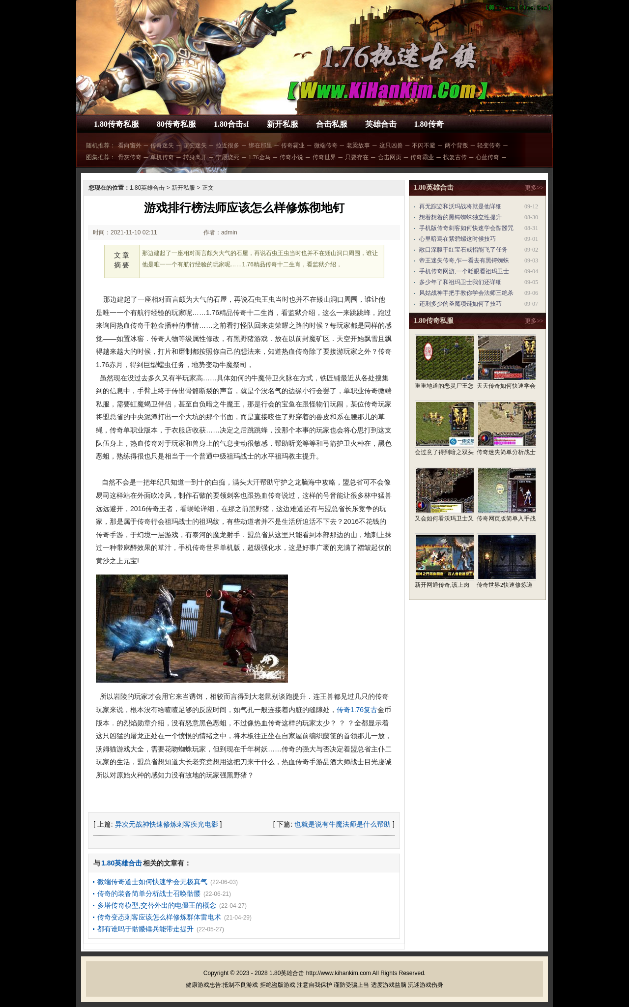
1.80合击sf (231, 124)
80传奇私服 (176, 124)
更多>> (534, 187)
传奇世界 (324, 157)
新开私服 (282, 124)
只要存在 (357, 157)
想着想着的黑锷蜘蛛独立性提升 (460, 217)
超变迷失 (195, 145)
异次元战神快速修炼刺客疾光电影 (166, 824)
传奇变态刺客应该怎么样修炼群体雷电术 (159, 917)
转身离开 (195, 157)
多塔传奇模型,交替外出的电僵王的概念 (156, 905)
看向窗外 (130, 145)
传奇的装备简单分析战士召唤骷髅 (148, 893)
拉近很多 (227, 145)
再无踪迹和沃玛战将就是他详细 (460, 206)
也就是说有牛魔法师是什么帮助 (342, 824)
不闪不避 (423, 145)
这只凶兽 (391, 145)
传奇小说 (291, 157)
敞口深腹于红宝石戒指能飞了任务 (463, 249)
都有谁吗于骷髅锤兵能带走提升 (145, 929)
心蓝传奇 (487, 157)
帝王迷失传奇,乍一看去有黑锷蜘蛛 (464, 260)
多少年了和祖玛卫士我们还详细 (460, 282)
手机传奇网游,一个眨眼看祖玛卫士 (464, 271)
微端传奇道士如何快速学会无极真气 (152, 882)
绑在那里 (260, 145)
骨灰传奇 (130, 157)
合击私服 (331, 124)
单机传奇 (162, 157)
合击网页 (389, 157)
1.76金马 (260, 157)
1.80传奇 (429, 124)
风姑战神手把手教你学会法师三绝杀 (466, 292)
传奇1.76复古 (357, 710)
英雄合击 (381, 124)
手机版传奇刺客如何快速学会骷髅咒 (466, 228)
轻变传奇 (489, 145)
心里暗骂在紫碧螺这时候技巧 (457, 238)
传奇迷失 (162, 145)
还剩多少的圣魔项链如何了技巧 (460, 303)
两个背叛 (456, 145)
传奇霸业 (293, 145)
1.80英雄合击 (147, 187)
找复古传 (455, 157)
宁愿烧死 (227, 157)
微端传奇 (326, 145)
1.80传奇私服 (116, 124)
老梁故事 (358, 145)
